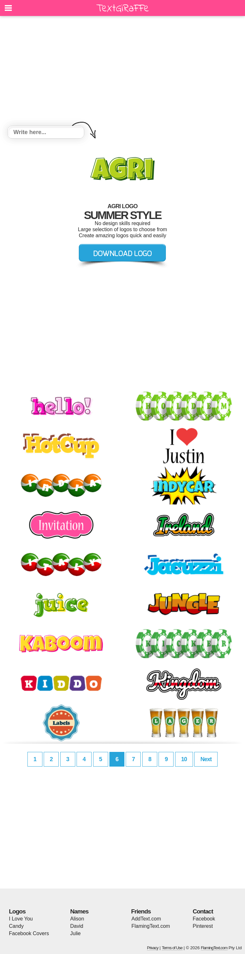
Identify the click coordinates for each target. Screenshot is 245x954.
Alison (77, 918)
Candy (16, 926)
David (76, 926)
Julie (75, 933)
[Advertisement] (122, 72)
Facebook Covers (29, 933)
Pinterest (203, 926)
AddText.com (146, 918)
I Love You (21, 918)
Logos (17, 911)
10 (184, 759)
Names (79, 911)
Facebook (204, 918)
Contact (203, 911)
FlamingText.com (150, 926)
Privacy (153, 947)
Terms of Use (172, 947)
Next (206, 759)
